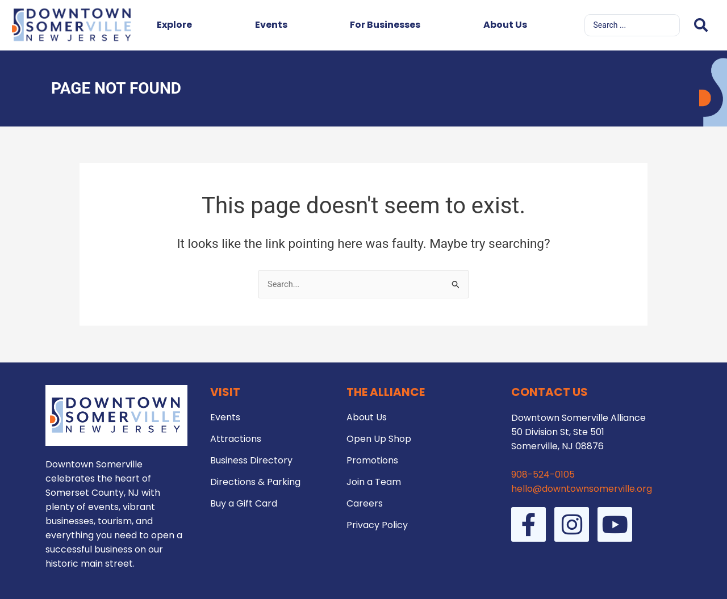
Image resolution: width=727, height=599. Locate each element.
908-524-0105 (543, 474)
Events (271, 24)
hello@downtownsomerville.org (581, 488)
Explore (174, 24)
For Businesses (385, 24)
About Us (505, 24)
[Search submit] (701, 25)
